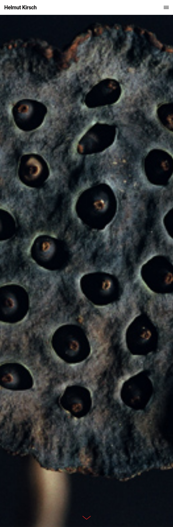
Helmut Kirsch (20, 7)
